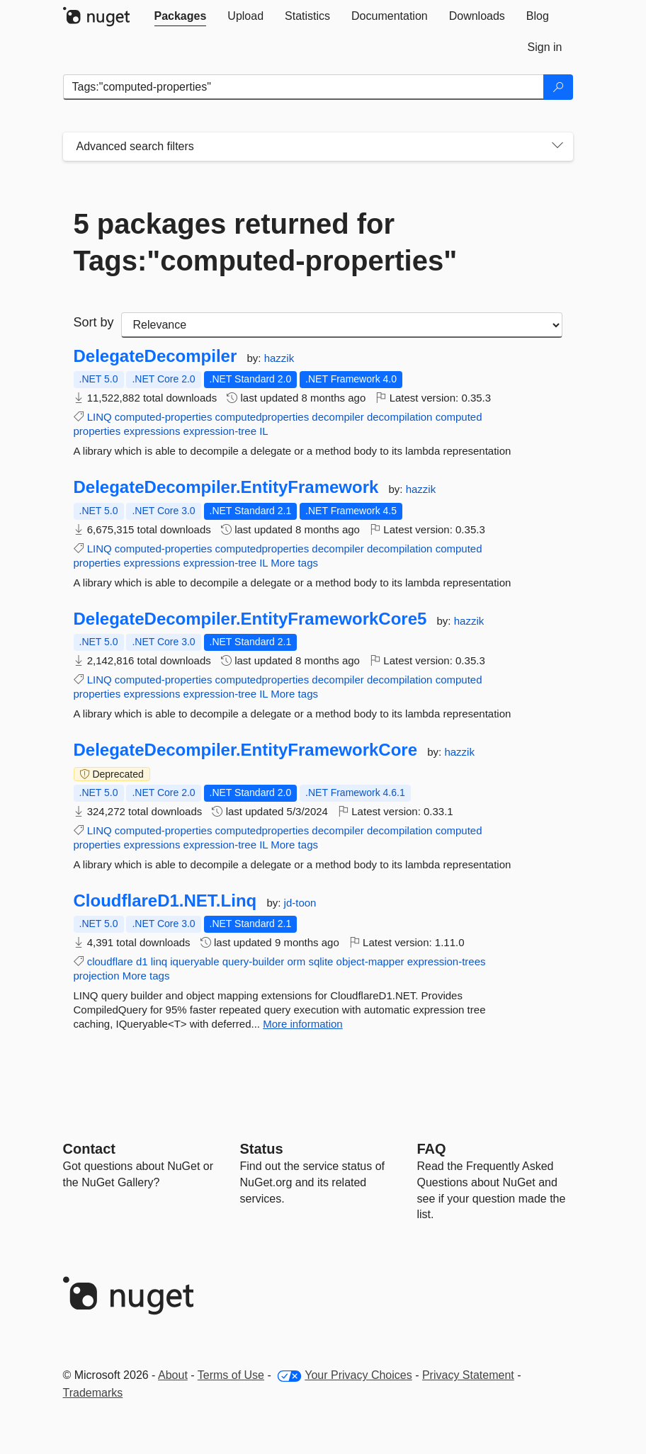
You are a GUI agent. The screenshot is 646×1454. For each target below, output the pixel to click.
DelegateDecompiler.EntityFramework (226, 487)
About (173, 1375)
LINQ (99, 417)
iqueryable (194, 961)
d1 (142, 961)
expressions (151, 431)
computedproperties (262, 417)
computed (459, 417)
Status (261, 1149)
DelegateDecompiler (155, 356)
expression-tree (219, 431)
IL (263, 431)
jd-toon (300, 903)
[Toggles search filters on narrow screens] (557, 146)
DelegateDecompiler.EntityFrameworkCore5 (250, 619)
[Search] (558, 87)
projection (97, 976)
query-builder (253, 961)
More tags (294, 563)
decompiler (337, 417)
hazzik (279, 358)
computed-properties (163, 417)
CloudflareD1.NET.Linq (165, 901)
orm (296, 961)
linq (159, 961)
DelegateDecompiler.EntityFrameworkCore (246, 750)
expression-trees (446, 961)
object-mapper (370, 961)
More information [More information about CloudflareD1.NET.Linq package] (303, 1024)
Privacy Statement (468, 1375)
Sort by (94, 322)
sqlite (320, 961)
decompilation (400, 417)
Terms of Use (231, 1375)
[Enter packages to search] (303, 87)
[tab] (180, 16)
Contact (89, 1149)
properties (97, 431)
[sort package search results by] (341, 325)
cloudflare (110, 961)
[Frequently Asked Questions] (431, 1149)
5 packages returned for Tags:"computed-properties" (266, 242)
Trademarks (93, 1393)
